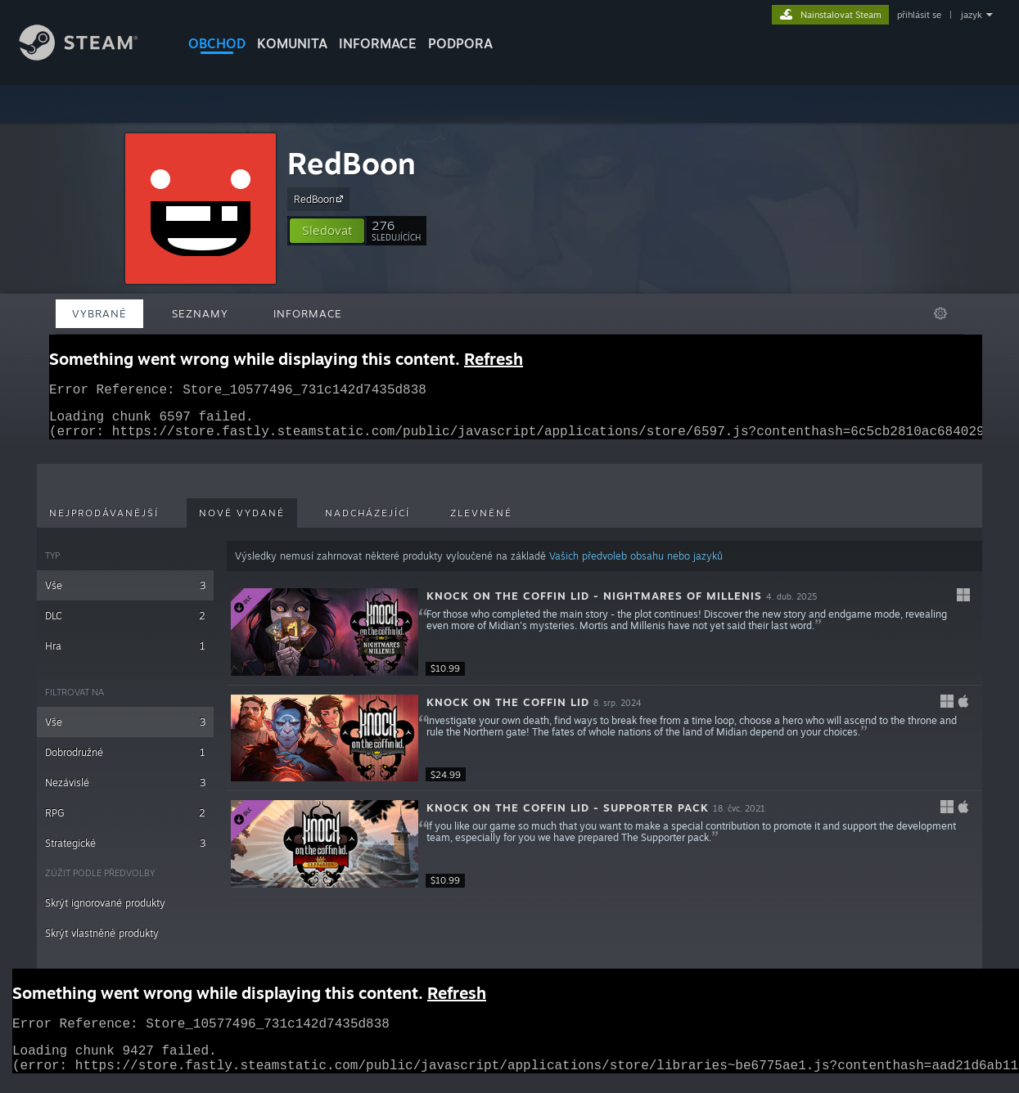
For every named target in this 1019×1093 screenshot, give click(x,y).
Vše (125, 595)
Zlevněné (481, 523)
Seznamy (200, 313)
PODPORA (460, 43)
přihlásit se (919, 14)
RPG (125, 823)
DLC (125, 625)
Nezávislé (125, 792)
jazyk (971, 14)
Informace (378, 43)
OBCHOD (217, 43)
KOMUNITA (292, 43)
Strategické (125, 853)
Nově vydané (242, 523)
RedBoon (351, 163)
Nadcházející (367, 523)
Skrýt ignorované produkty (105, 912)
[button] (327, 230)
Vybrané (99, 313)
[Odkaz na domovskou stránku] (91, 56)
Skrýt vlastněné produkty (102, 943)
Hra (125, 656)
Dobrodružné (125, 762)
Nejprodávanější (104, 523)
